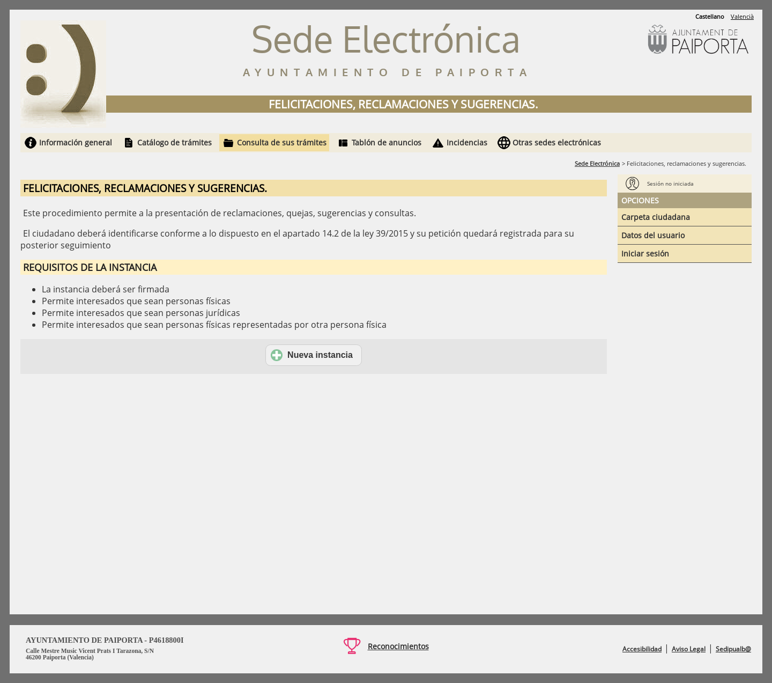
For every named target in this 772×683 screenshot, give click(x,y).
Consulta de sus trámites (281, 142)
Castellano (709, 16)
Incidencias (467, 142)
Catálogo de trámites (174, 142)
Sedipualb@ (733, 648)
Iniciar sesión (645, 253)
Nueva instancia (312, 355)
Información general (75, 142)
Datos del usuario (653, 235)
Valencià (742, 16)
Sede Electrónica (597, 163)
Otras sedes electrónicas (557, 142)
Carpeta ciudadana (655, 217)
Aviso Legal (689, 648)
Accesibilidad (642, 648)
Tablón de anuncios (386, 142)
